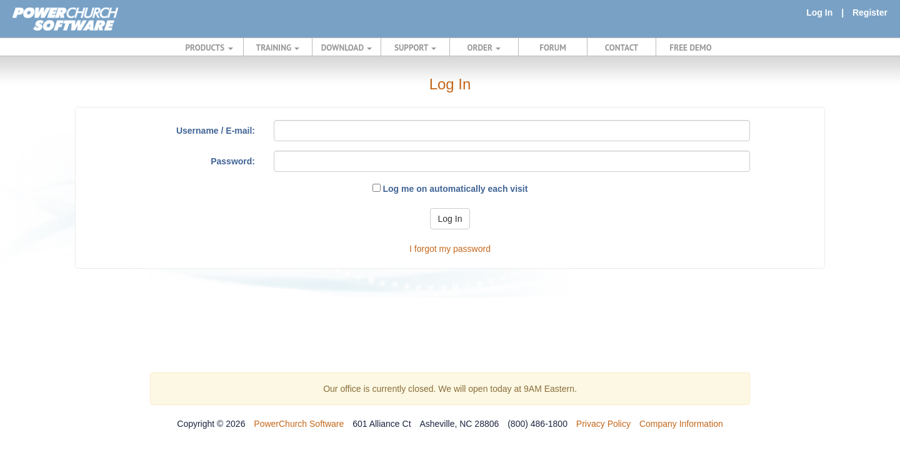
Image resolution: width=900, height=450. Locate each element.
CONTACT (621, 47)
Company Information (681, 424)
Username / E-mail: (215, 131)
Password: (233, 161)
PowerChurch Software (299, 424)
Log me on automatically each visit (450, 189)
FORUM (552, 47)
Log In (819, 13)
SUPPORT (415, 47)
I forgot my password (450, 249)
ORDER (484, 47)
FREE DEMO (690, 47)
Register (870, 13)
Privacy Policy (603, 424)
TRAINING (278, 47)
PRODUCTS (209, 47)
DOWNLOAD (346, 47)
